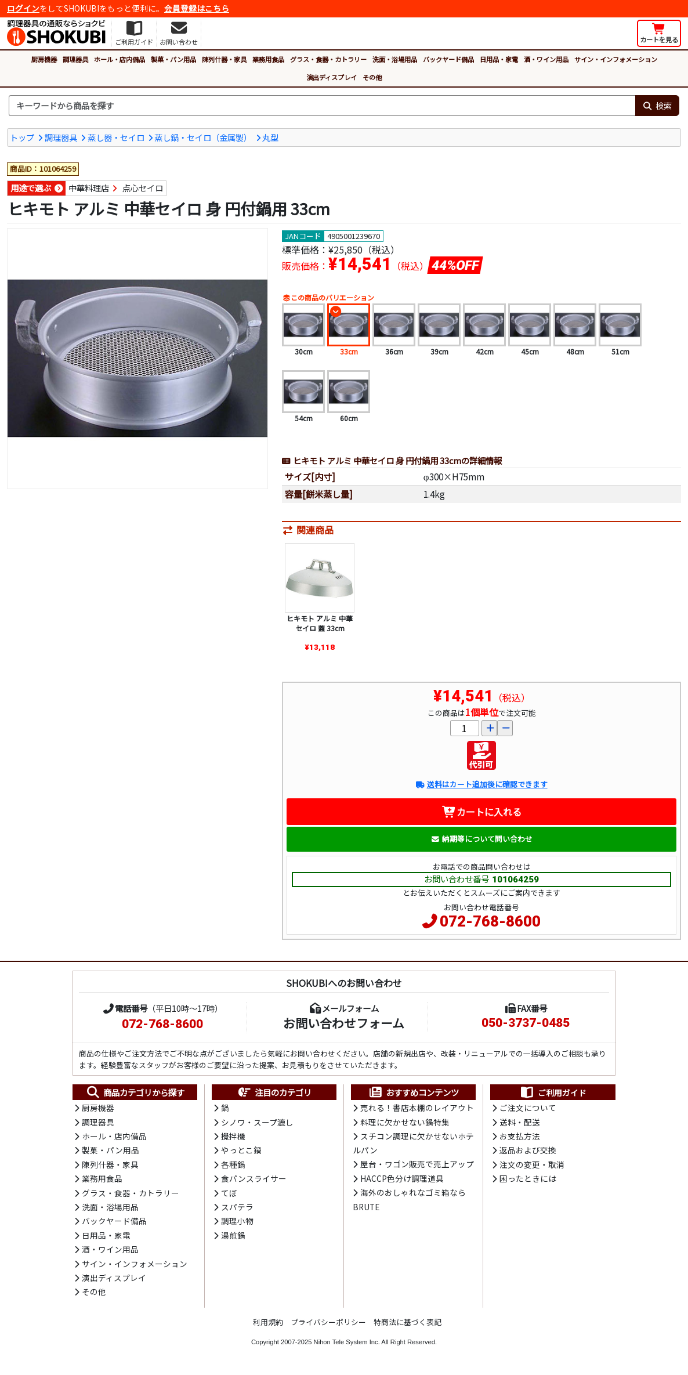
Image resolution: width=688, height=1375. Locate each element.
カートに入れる (482, 812)
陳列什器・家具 (224, 59)
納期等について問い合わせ (482, 838)
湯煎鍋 (233, 1235)
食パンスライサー (254, 1178)
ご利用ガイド (553, 1092)
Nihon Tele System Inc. (347, 1341)
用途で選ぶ (30, 188)
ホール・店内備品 (119, 59)
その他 (372, 77)
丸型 (270, 137)
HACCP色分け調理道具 (402, 1178)
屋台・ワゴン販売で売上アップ (417, 1164)
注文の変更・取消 (531, 1164)
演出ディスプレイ (331, 77)
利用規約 (268, 1321)
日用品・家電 (499, 59)
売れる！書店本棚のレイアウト (417, 1107)
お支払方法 (519, 1136)
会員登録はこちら (196, 8)
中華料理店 (88, 188)
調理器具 (75, 59)
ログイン (23, 8)
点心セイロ (142, 188)
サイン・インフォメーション (615, 59)
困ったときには (527, 1178)
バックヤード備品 (448, 59)
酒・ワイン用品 (546, 59)
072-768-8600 (490, 921)
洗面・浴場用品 (394, 59)
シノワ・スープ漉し (257, 1122)
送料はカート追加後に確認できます (481, 784)
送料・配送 (519, 1122)
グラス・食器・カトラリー (328, 59)
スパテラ (237, 1207)
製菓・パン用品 (173, 59)
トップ (22, 137)
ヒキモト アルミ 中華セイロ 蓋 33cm (320, 623)
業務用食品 (268, 59)
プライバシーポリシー (328, 1321)
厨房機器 (44, 59)
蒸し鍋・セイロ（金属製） (203, 137)
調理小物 (237, 1220)
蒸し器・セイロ (116, 137)
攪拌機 (233, 1136)
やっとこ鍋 (241, 1150)
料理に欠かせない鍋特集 (405, 1122)
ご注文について (527, 1107)
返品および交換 (527, 1150)
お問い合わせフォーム (343, 1023)
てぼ (229, 1193)
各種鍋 (233, 1164)
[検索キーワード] (322, 105)
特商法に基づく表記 (407, 1321)
